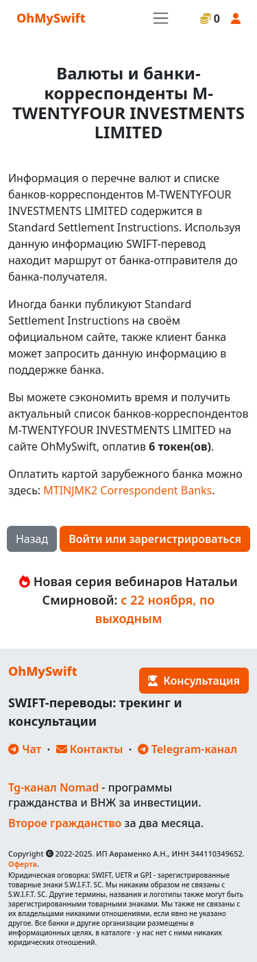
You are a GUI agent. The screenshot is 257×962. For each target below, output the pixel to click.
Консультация (194, 680)
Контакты (89, 749)
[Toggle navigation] (160, 18)
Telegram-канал (187, 749)
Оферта (22, 864)
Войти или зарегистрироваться (155, 538)
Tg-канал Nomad (53, 787)
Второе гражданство (64, 823)
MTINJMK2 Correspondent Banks (127, 490)
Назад (32, 538)
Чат (24, 749)
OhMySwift (51, 18)
